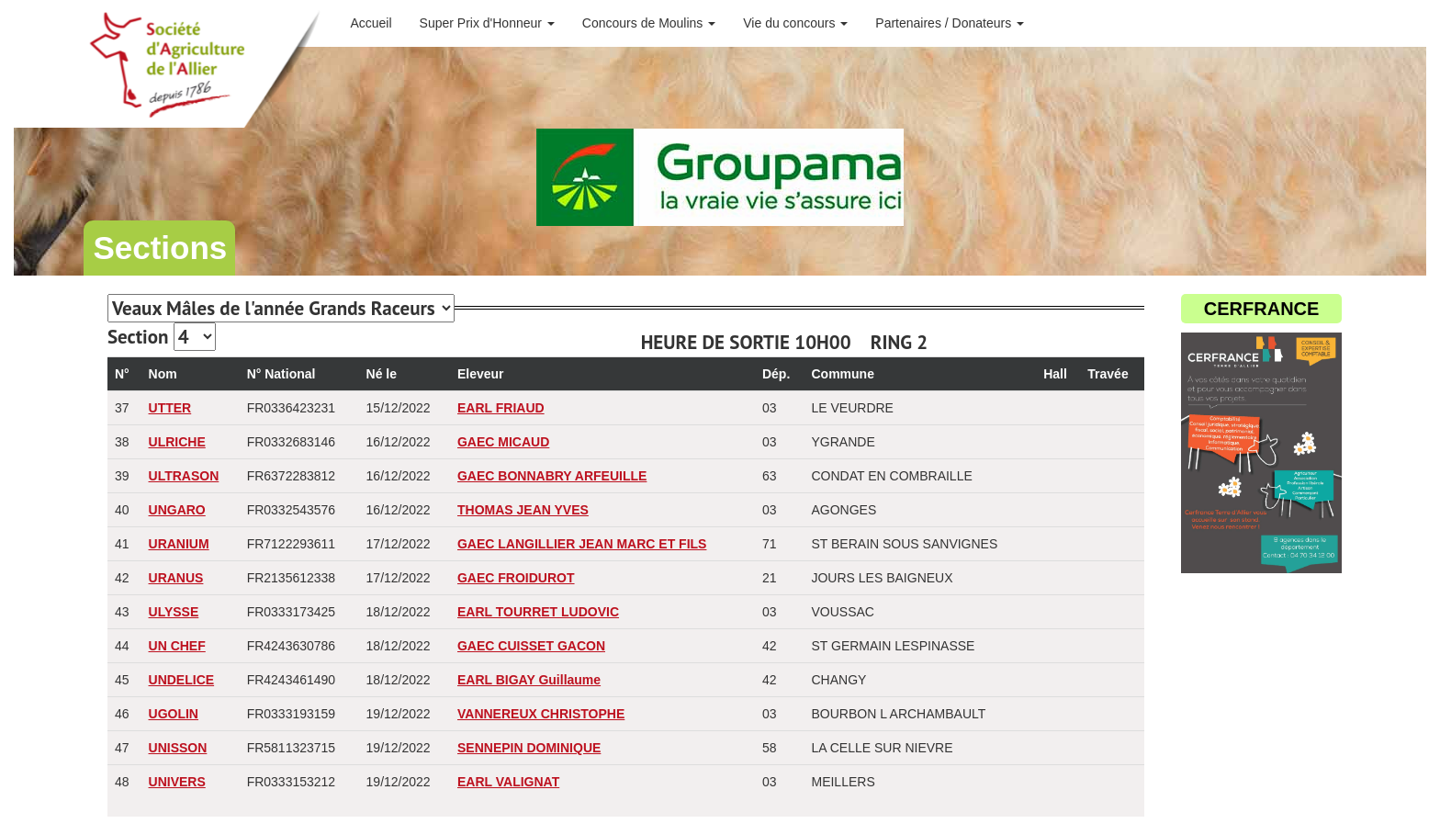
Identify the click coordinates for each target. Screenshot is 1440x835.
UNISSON (178, 747)
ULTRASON (184, 475)
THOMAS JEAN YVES (523, 509)
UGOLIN (173, 713)
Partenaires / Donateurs (949, 23)
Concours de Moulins (648, 23)
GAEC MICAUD (503, 441)
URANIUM (179, 543)
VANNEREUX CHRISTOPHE (540, 713)
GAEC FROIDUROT (516, 577)
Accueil (370, 23)
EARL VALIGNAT (508, 781)
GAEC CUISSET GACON (531, 645)
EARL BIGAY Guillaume (529, 679)
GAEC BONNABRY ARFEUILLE (552, 475)
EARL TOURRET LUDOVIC (538, 611)
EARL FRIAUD (501, 408)
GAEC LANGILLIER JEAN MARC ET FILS (581, 543)
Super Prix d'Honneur (487, 23)
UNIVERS (177, 781)
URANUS (176, 577)
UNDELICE (182, 679)
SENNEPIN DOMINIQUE (529, 747)
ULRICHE (177, 441)
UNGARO (177, 509)
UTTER (170, 408)
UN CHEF (177, 645)
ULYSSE (174, 611)
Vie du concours (795, 23)
